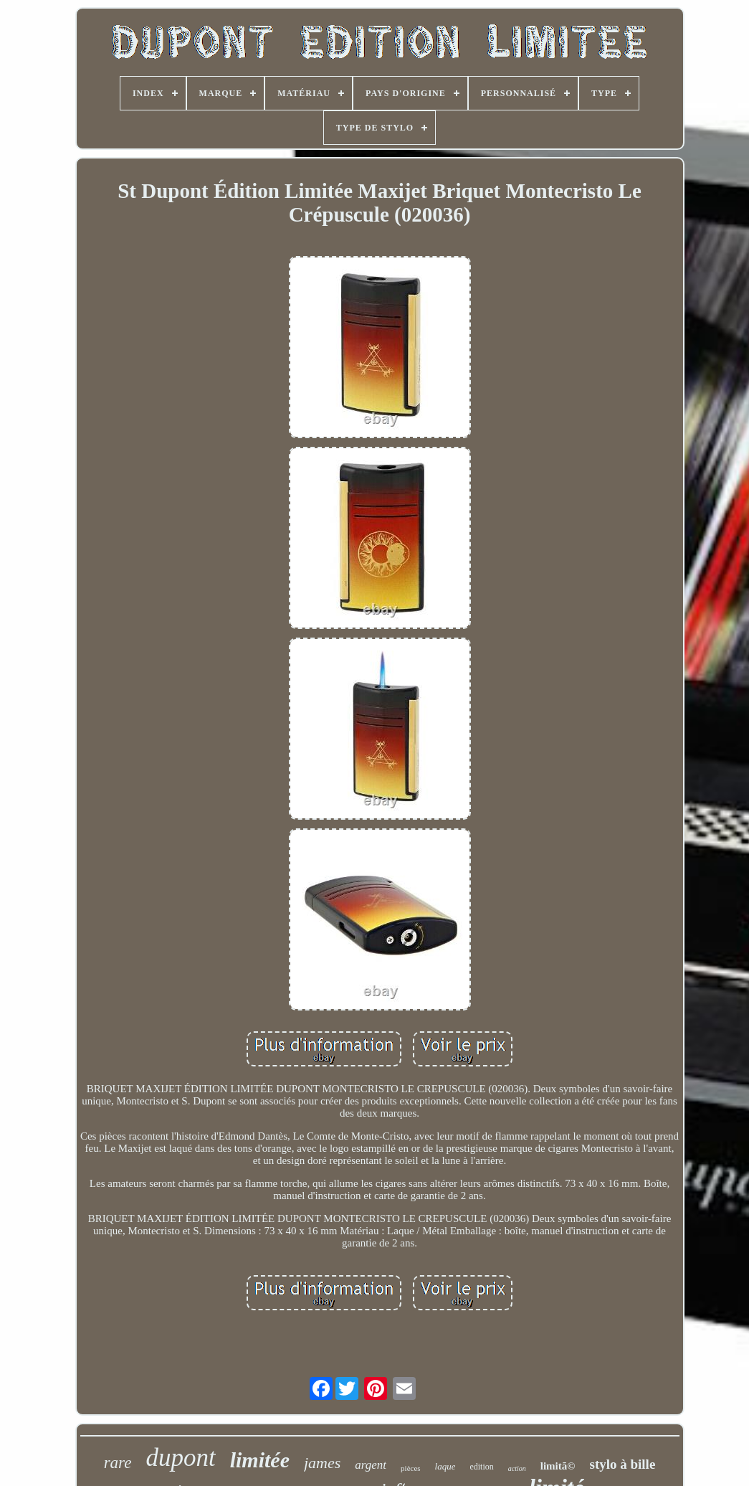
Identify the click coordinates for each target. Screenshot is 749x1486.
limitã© (558, 1466)
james (322, 1463)
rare (118, 1463)
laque (445, 1466)
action (517, 1468)
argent (370, 1465)
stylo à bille (622, 1464)
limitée (260, 1460)
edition (481, 1467)
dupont (180, 1458)
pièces (410, 1468)
